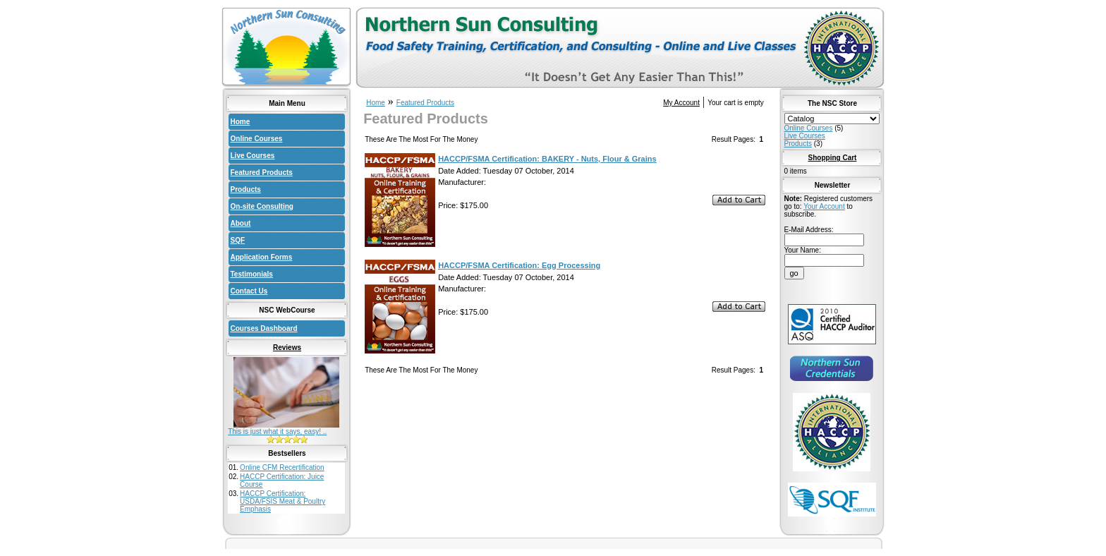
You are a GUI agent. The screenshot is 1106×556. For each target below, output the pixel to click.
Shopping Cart (832, 158)
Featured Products (262, 172)
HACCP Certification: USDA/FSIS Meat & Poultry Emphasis (282, 501)
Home (240, 122)
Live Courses (253, 155)
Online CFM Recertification (282, 467)
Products (246, 189)
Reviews (287, 347)
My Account (681, 103)
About (241, 223)
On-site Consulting (262, 206)
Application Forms (262, 257)
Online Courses (257, 139)
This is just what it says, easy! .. (277, 431)
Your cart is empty (735, 103)
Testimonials (252, 274)
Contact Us (249, 291)
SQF (238, 240)
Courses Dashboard (264, 328)
